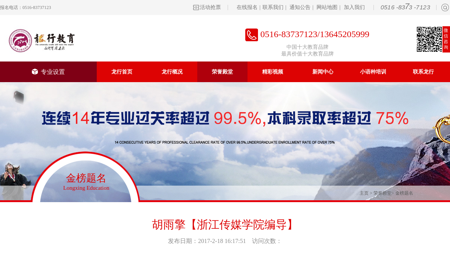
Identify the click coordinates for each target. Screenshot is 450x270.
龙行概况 (172, 72)
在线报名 (247, 7)
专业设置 (48, 72)
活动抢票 (210, 7)
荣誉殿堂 (222, 72)
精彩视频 (272, 72)
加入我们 (354, 7)
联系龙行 (423, 72)
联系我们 (273, 7)
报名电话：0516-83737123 (25, 7)
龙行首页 (121, 72)
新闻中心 (322, 72)
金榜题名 (404, 193)
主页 (364, 193)
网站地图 (327, 7)
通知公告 (300, 7)
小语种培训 (373, 72)
